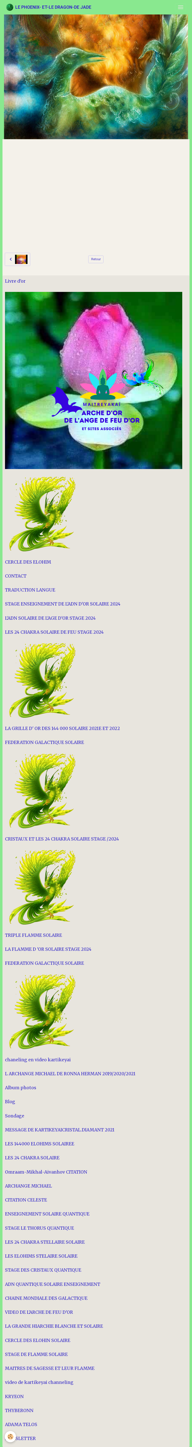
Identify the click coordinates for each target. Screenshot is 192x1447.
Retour (96, 259)
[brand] (48, 7)
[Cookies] (10, 1436)
